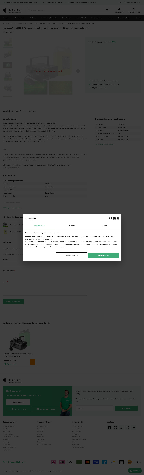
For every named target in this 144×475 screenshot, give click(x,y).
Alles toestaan (103, 255)
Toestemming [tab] (39, 226)
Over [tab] (105, 226)
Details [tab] (72, 226)
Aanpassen (71, 255)
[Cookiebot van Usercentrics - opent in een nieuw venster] (109, 218)
